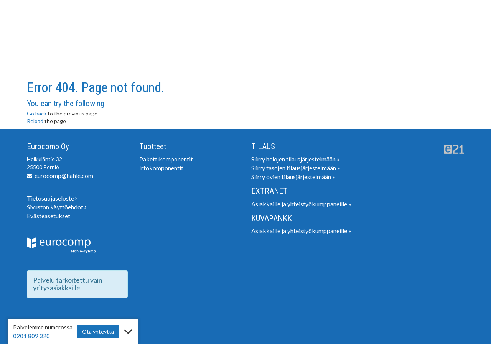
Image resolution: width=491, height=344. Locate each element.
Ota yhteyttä (98, 331)
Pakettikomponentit (166, 159)
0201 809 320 (31, 335)
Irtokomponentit (161, 167)
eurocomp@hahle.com (64, 175)
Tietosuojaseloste (52, 198)
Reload (35, 121)
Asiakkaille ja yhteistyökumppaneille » (301, 203)
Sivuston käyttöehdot (57, 207)
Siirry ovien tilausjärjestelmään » (293, 176)
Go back (36, 113)
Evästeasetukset (48, 215)
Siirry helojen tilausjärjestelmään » (295, 159)
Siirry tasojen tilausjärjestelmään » (295, 167)
